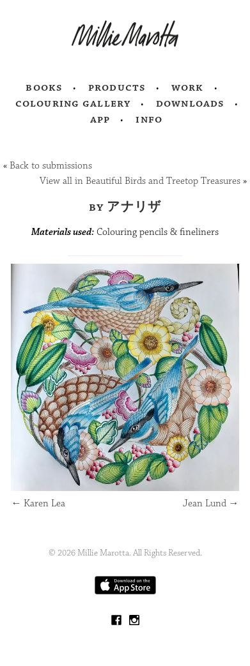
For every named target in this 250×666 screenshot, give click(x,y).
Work (187, 87)
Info (149, 119)
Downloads (190, 103)
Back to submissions (51, 166)
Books (44, 87)
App (100, 119)
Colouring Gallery (72, 103)
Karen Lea (38, 503)
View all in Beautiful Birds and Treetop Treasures (140, 181)
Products (117, 87)
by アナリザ (125, 207)
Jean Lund (211, 503)
